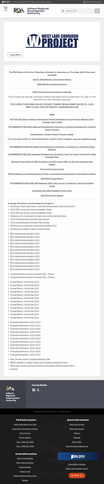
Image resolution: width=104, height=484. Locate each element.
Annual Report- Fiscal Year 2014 (24, 311)
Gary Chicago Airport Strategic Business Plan (30, 356)
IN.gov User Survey (76, 422)
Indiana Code (25, 469)
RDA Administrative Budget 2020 (25, 250)
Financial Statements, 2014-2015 (25, 349)
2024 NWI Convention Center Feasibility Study (31, 210)
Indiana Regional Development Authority (45, 9)
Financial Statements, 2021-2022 (25, 326)
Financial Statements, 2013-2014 (25, 352)
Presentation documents (52, 167)
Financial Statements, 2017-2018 (25, 339)
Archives (14, 366)
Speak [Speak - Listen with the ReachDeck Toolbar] (76, 473)
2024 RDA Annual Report (52, 193)
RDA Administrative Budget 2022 (25, 244)
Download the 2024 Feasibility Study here (52, 188)
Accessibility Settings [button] (77, 462)
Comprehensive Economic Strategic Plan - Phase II (32, 274)
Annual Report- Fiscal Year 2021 (24, 289)
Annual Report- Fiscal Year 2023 (24, 282)
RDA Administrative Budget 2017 (25, 260)
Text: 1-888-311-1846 (25, 444)
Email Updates (25, 465)
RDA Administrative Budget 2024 (25, 237)
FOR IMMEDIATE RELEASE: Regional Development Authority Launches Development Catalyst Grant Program (52, 126)
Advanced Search (77, 426)
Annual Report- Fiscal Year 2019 (24, 295)
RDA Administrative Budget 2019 (25, 254)
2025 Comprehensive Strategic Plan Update (29, 220)
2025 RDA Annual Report (52, 176)
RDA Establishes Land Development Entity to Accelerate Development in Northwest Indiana (52, 171)
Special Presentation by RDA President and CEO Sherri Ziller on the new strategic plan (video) (52, 160)
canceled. (52, 72)
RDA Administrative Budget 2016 (25, 263)
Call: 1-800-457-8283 (25, 439)
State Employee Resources (77, 444)
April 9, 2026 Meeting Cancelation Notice (52, 77)
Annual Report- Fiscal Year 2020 (24, 292)
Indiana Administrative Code (25, 473)
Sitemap (76, 435)
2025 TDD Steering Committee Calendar (52, 89)
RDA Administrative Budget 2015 (25, 266)
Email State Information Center (25, 426)
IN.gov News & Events (25, 460)
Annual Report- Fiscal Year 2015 (24, 308)
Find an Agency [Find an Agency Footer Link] (25, 435)
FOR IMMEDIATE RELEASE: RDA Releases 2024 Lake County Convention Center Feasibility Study (52, 182)
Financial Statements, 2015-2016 (25, 345)
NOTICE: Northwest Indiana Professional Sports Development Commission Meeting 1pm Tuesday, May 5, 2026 (52, 118)
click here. (66, 97)
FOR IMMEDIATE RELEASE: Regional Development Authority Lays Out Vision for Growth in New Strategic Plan (52, 153)
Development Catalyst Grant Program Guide (52, 132)
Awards (25, 478)
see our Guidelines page (84, 136)
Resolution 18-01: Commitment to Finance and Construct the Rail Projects (38, 214)
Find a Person (25, 431)
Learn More (15, 52)
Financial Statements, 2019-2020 (25, 332)
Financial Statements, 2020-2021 (25, 329)
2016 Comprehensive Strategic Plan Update (29, 216)
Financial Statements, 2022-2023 (25, 323)
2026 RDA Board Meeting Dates (52, 82)
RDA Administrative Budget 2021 (25, 247)
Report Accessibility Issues (77, 466)
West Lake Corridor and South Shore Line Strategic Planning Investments (42, 363)
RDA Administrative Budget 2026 (25, 231)
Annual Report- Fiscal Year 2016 (24, 305)
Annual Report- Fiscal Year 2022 (24, 286)
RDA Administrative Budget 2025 (25, 234)
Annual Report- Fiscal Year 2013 (24, 315)
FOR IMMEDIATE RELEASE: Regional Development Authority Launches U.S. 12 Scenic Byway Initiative (52, 145)
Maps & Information (25, 456)
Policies (77, 431)
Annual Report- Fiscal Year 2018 (24, 299)
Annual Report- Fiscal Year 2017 (24, 302)
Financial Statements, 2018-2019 (25, 336)
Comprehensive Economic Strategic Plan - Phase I (32, 271)
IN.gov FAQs (77, 439)
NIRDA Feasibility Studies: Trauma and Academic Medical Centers (39, 360)
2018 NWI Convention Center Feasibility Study (31, 207)
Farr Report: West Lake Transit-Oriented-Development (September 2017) (43, 204)
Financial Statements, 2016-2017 (25, 342)
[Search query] (87, 9)
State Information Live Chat (25, 422)
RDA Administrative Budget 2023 (25, 241)
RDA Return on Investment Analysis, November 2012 (33, 223)
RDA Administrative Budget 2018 (25, 257)
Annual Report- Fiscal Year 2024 (24, 279)
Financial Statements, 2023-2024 (25, 319)
